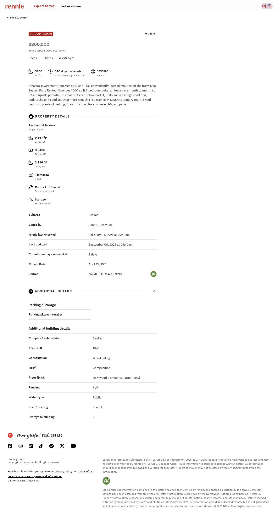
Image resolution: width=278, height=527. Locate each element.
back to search (17, 17)
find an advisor (70, 6)
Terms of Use (86, 471)
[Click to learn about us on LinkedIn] (31, 446)
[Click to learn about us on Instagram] (21, 446)
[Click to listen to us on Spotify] (51, 446)
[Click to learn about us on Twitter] (62, 446)
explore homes (44, 6)
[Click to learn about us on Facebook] (10, 446)
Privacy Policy (63, 471)
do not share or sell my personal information (35, 476)
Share (150, 34)
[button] (93, 291)
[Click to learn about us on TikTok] (41, 446)
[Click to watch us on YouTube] (73, 446)
